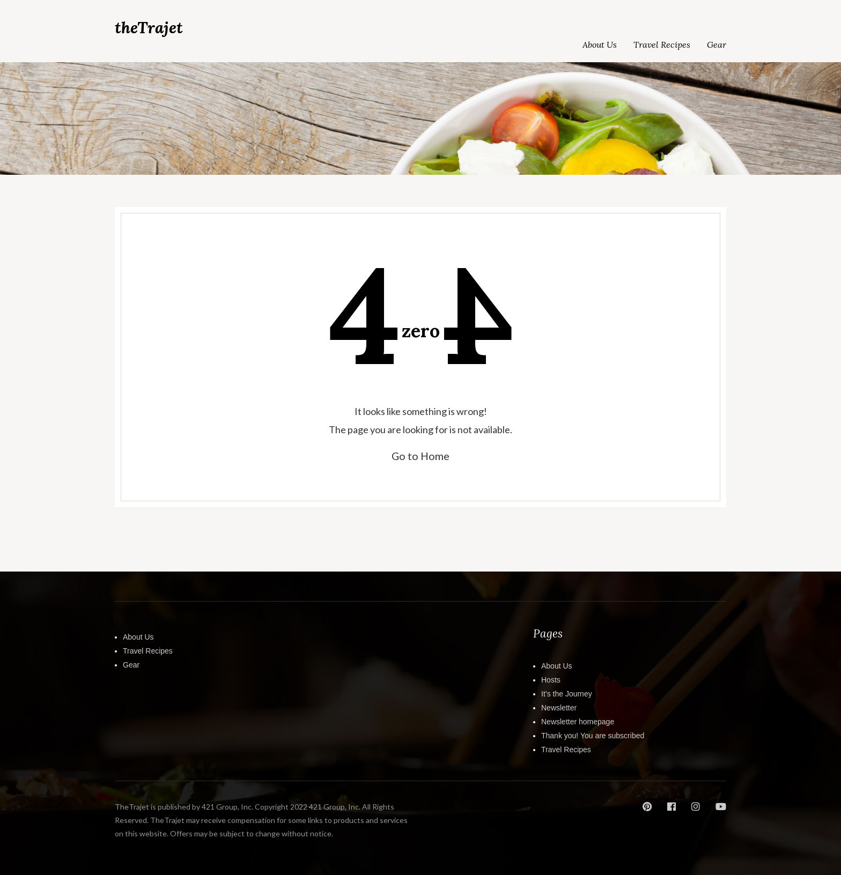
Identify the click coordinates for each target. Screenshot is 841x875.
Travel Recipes (661, 44)
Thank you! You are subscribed (592, 735)
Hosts (550, 679)
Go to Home (420, 455)
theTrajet (149, 27)
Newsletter (559, 707)
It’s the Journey (566, 693)
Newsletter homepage (577, 721)
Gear (716, 44)
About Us (599, 44)
